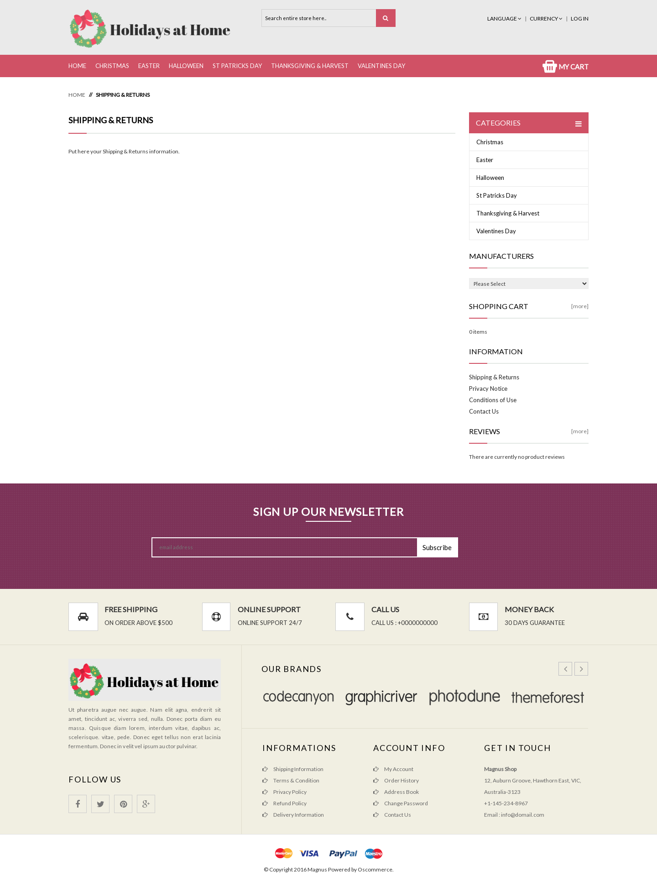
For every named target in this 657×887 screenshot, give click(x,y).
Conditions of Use (492, 400)
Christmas (112, 65)
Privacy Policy (284, 791)
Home (77, 65)
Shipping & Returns (123, 94)
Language (504, 18)
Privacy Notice (488, 388)
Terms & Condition (290, 780)
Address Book (396, 791)
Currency (546, 18)
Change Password (400, 803)
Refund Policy (284, 803)
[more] (580, 306)
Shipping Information (292, 769)
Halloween (186, 65)
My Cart (565, 66)
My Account (393, 769)
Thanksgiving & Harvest (310, 65)
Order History (396, 780)
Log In (580, 18)
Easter (149, 65)
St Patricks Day (237, 65)
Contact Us (484, 411)
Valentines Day (381, 65)
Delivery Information (293, 814)
